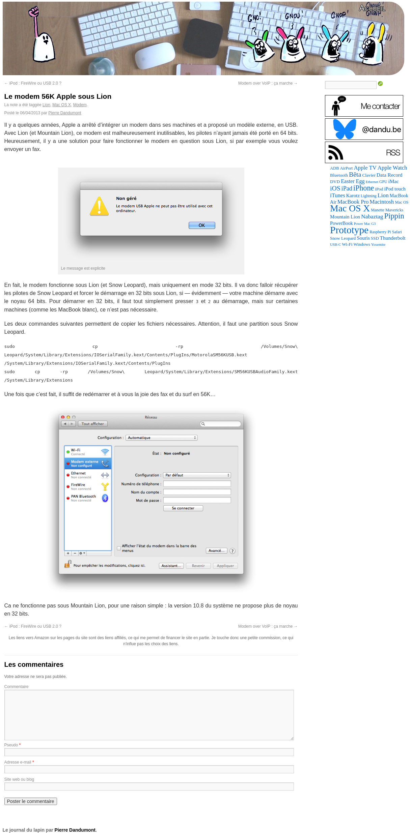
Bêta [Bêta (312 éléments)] (355, 174)
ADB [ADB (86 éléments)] (334, 168)
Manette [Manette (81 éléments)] (377, 210)
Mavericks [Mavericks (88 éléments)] (394, 210)
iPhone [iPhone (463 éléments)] (363, 188)
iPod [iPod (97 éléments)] (379, 188)
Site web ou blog (19, 779)
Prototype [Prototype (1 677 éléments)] (349, 230)
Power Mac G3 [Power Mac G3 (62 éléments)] (365, 224)
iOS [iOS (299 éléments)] (335, 188)
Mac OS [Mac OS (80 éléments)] (401, 202)
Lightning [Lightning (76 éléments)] (369, 196)
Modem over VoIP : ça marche (268, 83)
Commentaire (16, 686)
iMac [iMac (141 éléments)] (393, 181)
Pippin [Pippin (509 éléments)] (394, 216)
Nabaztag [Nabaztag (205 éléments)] (372, 216)
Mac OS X (61, 104)
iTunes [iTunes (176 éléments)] (337, 195)
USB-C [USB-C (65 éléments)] (335, 244)
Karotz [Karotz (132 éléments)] (353, 195)
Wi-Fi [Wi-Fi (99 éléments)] (347, 244)
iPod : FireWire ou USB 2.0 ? (32, 83)
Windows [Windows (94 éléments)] (361, 244)
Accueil (372, 7)
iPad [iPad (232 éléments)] (346, 188)
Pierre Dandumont (64, 113)
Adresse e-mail (17, 762)
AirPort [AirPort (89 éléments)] (346, 168)
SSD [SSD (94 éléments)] (375, 238)
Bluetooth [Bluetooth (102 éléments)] (339, 175)
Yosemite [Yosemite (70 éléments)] (378, 244)
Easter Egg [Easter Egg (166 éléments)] (353, 181)
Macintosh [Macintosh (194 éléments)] (382, 202)
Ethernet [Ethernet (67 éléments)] (372, 182)
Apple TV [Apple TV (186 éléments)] (365, 168)
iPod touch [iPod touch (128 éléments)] (394, 188)
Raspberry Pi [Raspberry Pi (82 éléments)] (380, 232)
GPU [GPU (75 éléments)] (383, 182)
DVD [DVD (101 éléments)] (335, 181)
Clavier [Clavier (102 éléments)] (368, 175)
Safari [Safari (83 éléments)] (397, 232)
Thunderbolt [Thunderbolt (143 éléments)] (393, 238)
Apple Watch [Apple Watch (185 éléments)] (392, 168)
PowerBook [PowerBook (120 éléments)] (341, 223)
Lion (46, 104)
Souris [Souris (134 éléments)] (363, 238)
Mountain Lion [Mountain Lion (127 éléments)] (345, 216)
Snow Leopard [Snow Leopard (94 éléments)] (343, 238)
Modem (80, 104)
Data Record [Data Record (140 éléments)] (390, 175)
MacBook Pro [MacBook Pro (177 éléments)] (353, 202)
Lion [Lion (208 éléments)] (383, 195)
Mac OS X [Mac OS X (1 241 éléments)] (350, 208)
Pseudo (11, 745)
